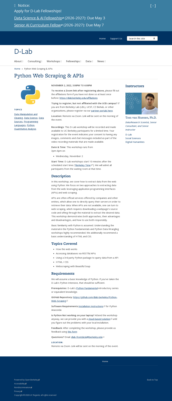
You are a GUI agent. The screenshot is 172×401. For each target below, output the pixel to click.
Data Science (31, 117)
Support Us (116, 38)
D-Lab (23, 51)
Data (89, 61)
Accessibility (20, 383)
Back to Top (152, 379)
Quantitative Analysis (25, 128)
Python (30, 125)
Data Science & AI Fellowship (39, 17)
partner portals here (102, 110)
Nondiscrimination (23, 387)
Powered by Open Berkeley (27, 379)
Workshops (54, 61)
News (101, 61)
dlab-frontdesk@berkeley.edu (87, 337)
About (18, 61)
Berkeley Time (83, 165)
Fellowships (73, 61)
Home (102, 38)
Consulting (35, 61)
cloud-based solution (100, 318)
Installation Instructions (92, 306)
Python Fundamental (87, 288)
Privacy (18, 391)
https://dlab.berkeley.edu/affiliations (79, 97)
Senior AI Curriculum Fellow (38, 24)
